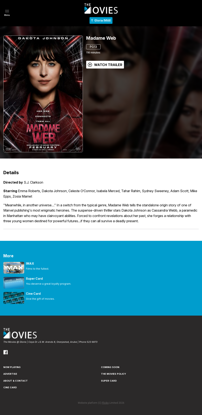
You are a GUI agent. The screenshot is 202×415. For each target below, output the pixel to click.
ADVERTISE (10, 373)
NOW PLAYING (12, 367)
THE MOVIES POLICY (113, 373)
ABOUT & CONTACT (15, 380)
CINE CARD (10, 387)
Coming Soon (110, 367)
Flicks (105, 402)
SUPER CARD (109, 380)
